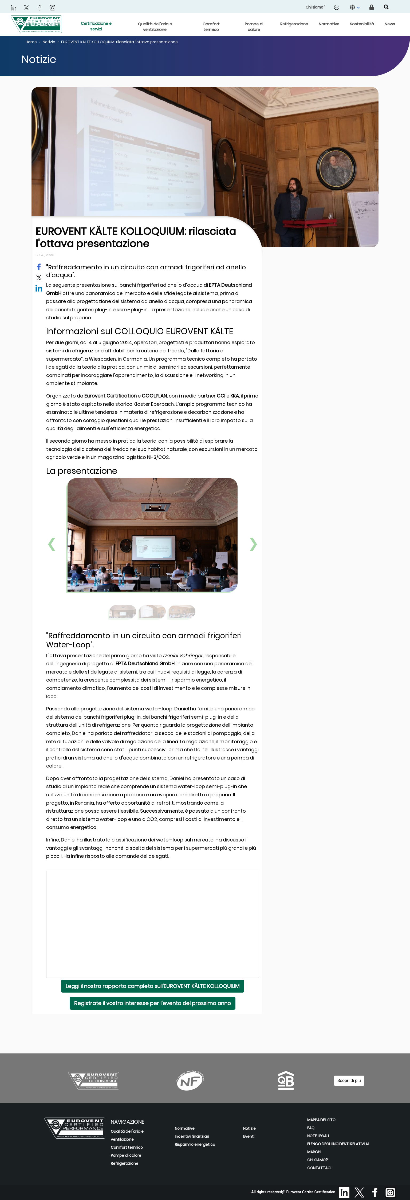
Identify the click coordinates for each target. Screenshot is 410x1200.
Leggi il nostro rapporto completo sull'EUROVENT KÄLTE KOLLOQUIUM (152, 986)
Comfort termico (127, 1147)
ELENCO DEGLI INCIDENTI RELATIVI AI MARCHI (338, 1148)
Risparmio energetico (195, 1144)
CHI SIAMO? (317, 1160)
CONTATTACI (319, 1168)
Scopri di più (349, 1080)
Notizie (249, 1128)
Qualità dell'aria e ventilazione (127, 1135)
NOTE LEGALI (318, 1136)
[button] (355, 7)
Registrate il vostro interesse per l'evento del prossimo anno (152, 1003)
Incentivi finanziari (192, 1136)
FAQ (310, 1128)
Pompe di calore (126, 1155)
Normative (185, 1128)
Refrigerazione (124, 1163)
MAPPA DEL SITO (321, 1120)
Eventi (248, 1136)
